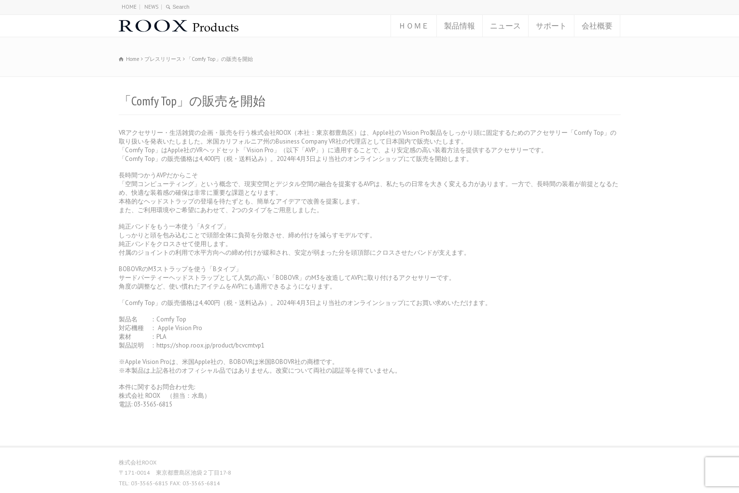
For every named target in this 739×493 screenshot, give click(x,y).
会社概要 (597, 25)
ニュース (505, 25)
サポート (551, 25)
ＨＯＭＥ (413, 25)
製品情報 (459, 25)
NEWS (151, 6)
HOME (129, 6)
